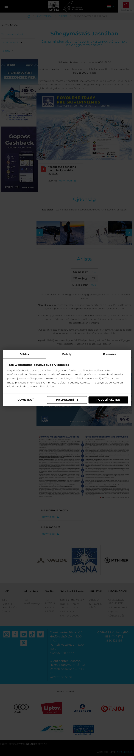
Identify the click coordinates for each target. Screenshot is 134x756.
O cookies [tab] (109, 354)
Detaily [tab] (67, 354)
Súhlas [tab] (24, 354)
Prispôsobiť (67, 399)
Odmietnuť (25, 399)
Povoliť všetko (108, 399)
